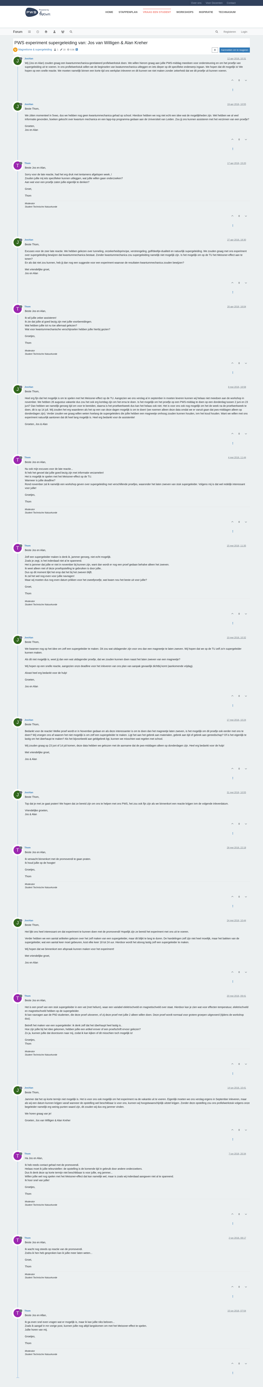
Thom (27, 163)
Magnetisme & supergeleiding (35, 49)
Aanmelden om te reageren (234, 50)
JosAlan (28, 58)
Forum (17, 32)
